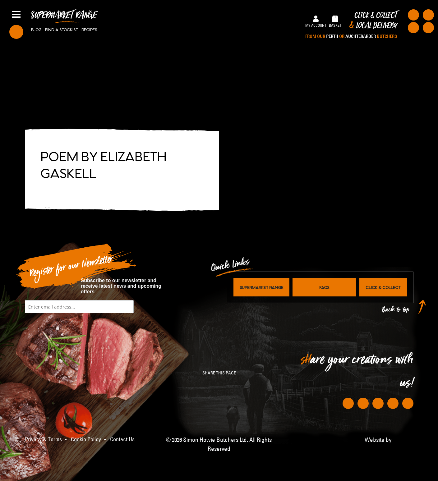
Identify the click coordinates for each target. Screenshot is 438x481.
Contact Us (122, 439)
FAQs (324, 287)
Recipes (89, 29)
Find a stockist (61, 29)
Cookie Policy (86, 439)
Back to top (395, 311)
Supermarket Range (64, 17)
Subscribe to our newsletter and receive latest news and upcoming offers (121, 286)
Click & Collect (351, 25)
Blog (36, 29)
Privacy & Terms (43, 439)
